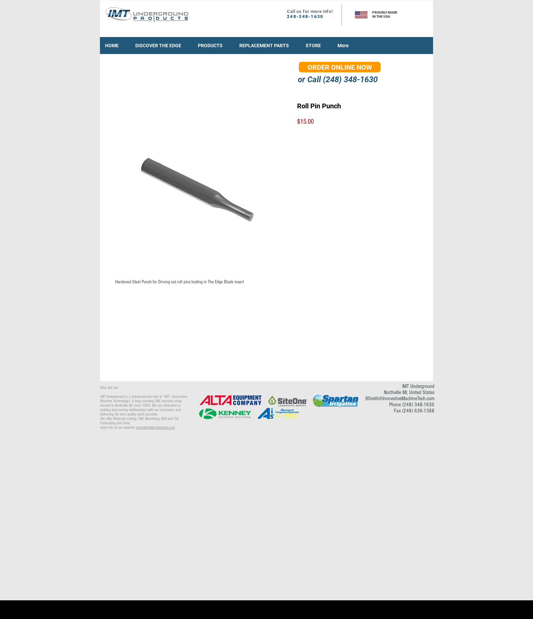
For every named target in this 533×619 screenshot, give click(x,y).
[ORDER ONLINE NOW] (340, 67)
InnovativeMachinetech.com (155, 427)
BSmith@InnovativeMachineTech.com (399, 398)
